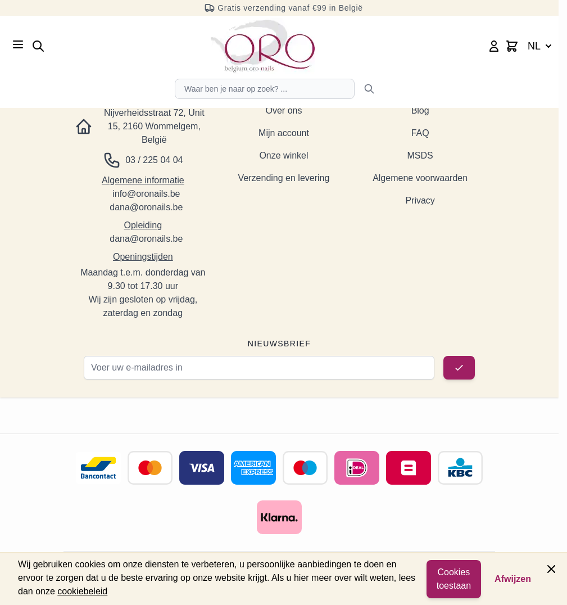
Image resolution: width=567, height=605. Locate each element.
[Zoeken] (369, 89)
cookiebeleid (82, 591)
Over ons (284, 110)
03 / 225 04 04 (154, 160)
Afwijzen (513, 579)
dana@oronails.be (146, 207)
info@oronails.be (146, 193)
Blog (420, 110)
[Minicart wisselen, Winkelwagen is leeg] (512, 46)
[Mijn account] (494, 46)
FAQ (420, 133)
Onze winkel (283, 155)
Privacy (419, 200)
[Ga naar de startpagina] (263, 46)
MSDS (420, 155)
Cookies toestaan (454, 578)
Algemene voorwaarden (420, 178)
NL (541, 46)
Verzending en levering (284, 178)
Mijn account (283, 133)
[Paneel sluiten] (551, 569)
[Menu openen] (17, 44)
